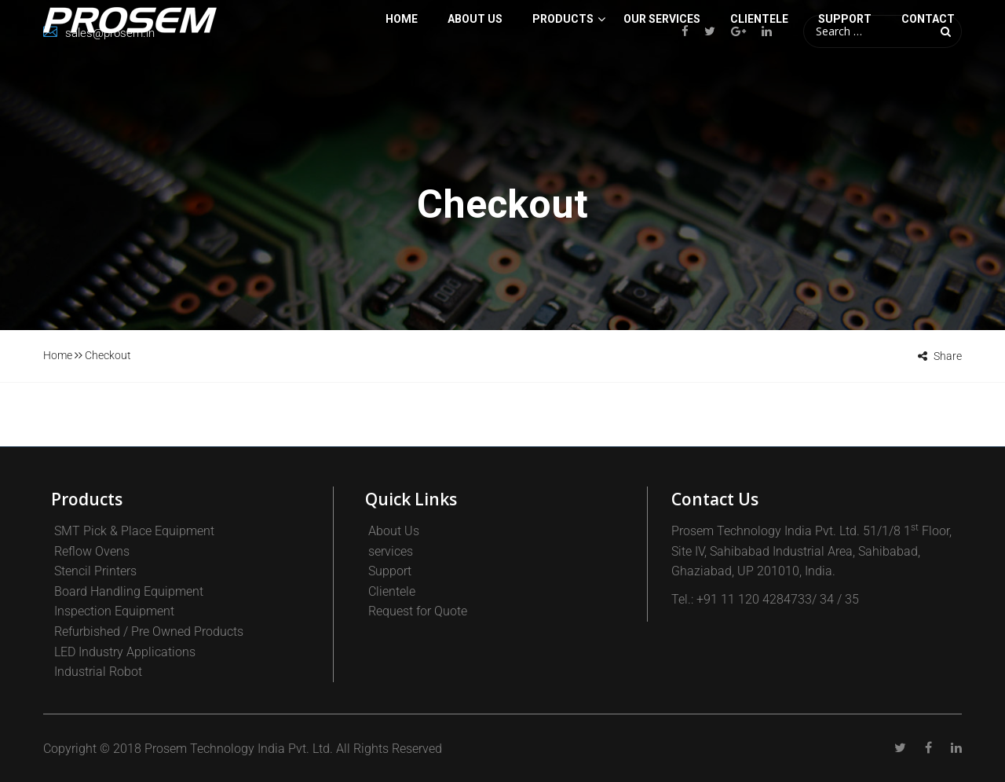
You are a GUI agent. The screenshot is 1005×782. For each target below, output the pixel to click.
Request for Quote (417, 611)
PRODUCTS (563, 81)
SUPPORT (845, 81)
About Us (475, 81)
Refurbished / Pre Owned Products (148, 631)
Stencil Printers (95, 571)
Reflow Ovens (92, 551)
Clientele (391, 591)
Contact (928, 81)
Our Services (661, 81)
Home (402, 81)
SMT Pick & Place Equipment (134, 530)
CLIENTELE (759, 81)
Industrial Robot (98, 671)
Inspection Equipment (114, 611)
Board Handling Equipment (128, 591)
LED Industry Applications (125, 651)
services (390, 551)
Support (389, 571)
